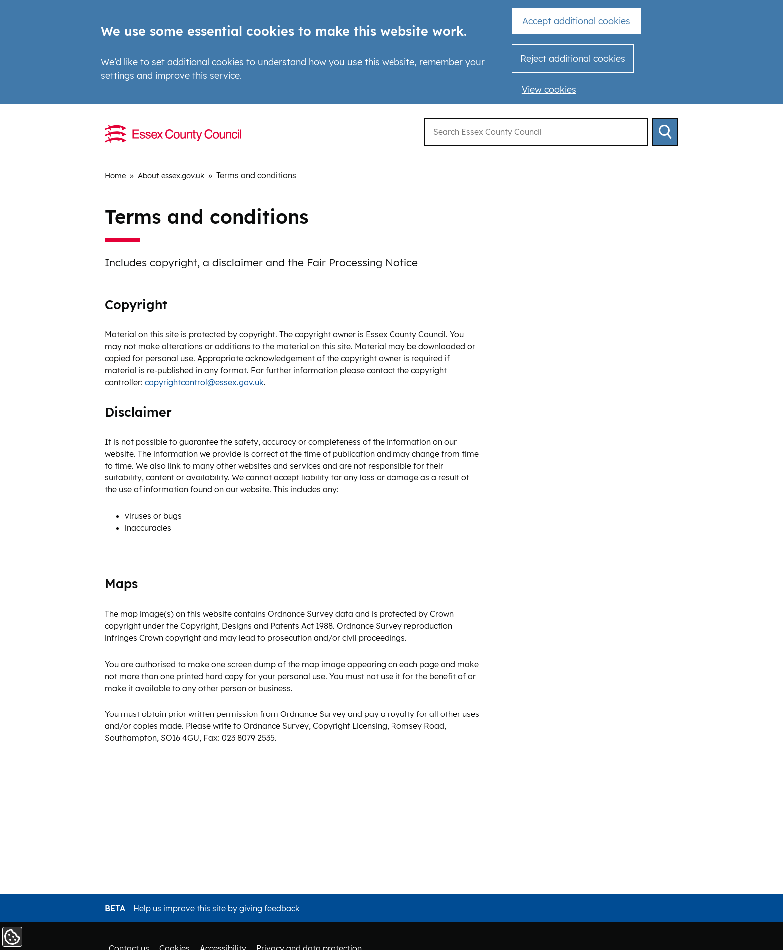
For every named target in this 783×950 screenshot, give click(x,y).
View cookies (549, 89)
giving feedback (269, 908)
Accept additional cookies (576, 21)
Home (116, 175)
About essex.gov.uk (176, 175)
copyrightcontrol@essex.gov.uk (204, 382)
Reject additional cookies (572, 58)
